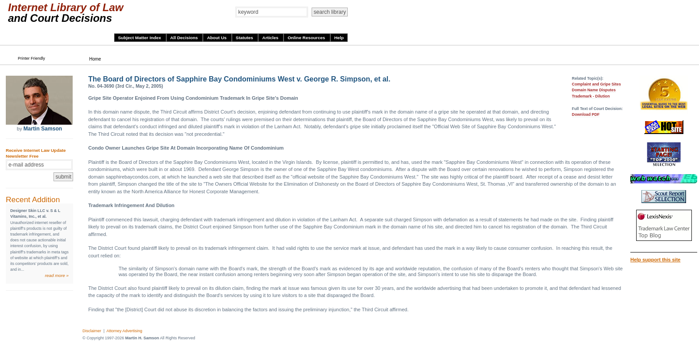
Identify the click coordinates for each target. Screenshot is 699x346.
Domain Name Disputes (594, 90)
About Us (217, 37)
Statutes (245, 37)
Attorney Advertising (124, 331)
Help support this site (655, 259)
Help (339, 37)
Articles (271, 37)
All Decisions (184, 37)
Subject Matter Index (140, 37)
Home (95, 59)
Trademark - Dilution (591, 96)
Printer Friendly (31, 58)
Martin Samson (42, 129)
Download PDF (586, 114)
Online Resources (307, 37)
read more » (57, 275)
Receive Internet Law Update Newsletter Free (36, 153)
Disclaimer (91, 331)
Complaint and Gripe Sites (596, 84)
